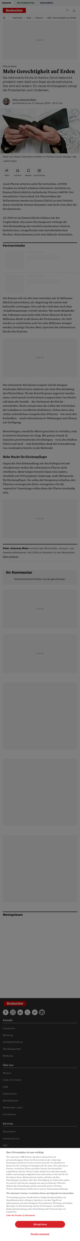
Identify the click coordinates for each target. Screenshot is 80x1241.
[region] (40, 1194)
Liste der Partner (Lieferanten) (20, 1215)
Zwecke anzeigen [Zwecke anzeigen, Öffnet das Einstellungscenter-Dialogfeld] (40, 1234)
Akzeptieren (40, 1224)
